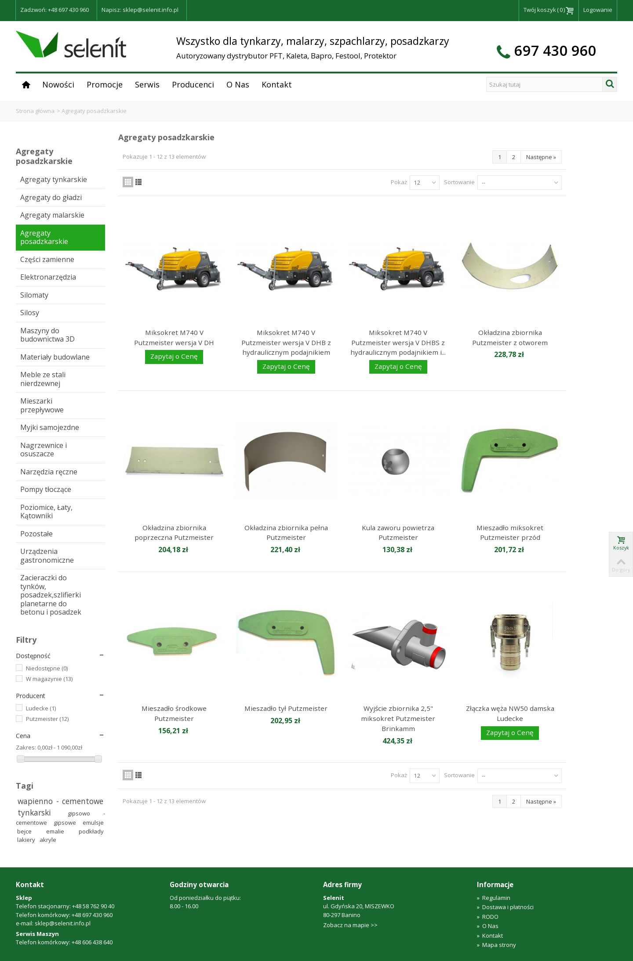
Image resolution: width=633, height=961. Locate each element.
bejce (30, 831)
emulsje (93, 822)
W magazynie (49, 679)
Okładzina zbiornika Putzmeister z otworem (510, 337)
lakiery (26, 840)
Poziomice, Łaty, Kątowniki (46, 511)
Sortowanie (459, 182)
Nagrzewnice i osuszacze (43, 449)
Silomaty (34, 295)
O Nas (237, 84)
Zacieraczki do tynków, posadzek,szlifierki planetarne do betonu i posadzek (50, 595)
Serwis (147, 84)
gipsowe (67, 822)
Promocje (105, 84)
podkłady (91, 831)
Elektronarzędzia (48, 277)
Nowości (58, 84)
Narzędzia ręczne (48, 472)
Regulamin (493, 898)
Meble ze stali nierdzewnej (42, 379)
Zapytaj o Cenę (174, 356)
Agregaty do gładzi (51, 197)
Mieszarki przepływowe (42, 405)
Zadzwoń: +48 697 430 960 (54, 10)
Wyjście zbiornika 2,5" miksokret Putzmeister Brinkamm (398, 718)
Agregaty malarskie (52, 215)
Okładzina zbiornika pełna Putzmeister (286, 532)
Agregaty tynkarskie (53, 179)
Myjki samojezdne (49, 427)
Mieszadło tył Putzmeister (285, 708)
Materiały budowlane (55, 357)
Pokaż (399, 182)
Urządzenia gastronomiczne (47, 555)
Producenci (193, 84)
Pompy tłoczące (45, 489)
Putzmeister (47, 719)
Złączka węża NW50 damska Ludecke (510, 713)
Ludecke (41, 708)
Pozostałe (36, 534)
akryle (48, 840)
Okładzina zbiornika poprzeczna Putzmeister (174, 532)
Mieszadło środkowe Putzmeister (174, 713)
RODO (487, 917)
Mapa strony (496, 945)
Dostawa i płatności (505, 907)
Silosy (29, 312)
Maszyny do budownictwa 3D (47, 335)
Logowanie (597, 10)
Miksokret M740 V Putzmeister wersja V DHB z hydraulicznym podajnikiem (286, 342)
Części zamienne (47, 259)
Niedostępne (47, 668)
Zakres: (26, 747)
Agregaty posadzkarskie (44, 237)
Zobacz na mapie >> (350, 925)
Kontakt (277, 84)
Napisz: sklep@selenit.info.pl (140, 10)
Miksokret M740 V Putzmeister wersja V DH (174, 337)
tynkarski (41, 812)
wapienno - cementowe (61, 801)
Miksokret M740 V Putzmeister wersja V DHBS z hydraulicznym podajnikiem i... (398, 342)
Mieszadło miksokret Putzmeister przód (510, 532)
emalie (61, 831)
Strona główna (35, 111)
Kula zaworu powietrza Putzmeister (398, 532)
